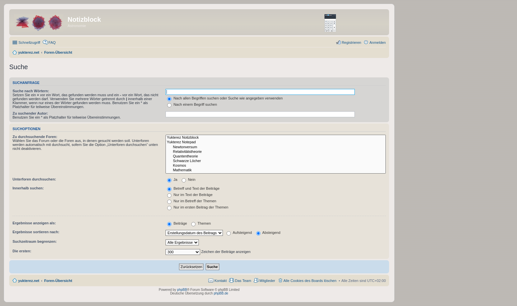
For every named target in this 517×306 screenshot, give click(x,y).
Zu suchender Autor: (30, 113)
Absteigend (268, 233)
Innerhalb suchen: (28, 188)
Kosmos (275, 165)
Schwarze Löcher (275, 161)
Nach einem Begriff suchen (192, 104)
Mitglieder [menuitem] (267, 281)
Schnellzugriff (29, 42)
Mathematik (275, 170)
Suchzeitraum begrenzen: (35, 241)
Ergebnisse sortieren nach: (36, 232)
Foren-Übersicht (58, 281)
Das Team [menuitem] (243, 281)
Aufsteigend (239, 233)
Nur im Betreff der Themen (191, 201)
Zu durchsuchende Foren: (35, 137)
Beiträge (177, 223)
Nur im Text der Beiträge (189, 195)
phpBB (182, 290)
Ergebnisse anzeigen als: (34, 223)
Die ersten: (22, 251)
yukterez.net (28, 281)
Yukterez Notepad (275, 142)
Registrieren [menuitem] (351, 42)
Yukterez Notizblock (275, 137)
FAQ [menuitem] (52, 42)
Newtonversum (275, 147)
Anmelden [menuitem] (377, 42)
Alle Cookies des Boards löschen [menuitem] (310, 281)
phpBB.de (221, 293)
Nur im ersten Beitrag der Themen (197, 207)
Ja (172, 179)
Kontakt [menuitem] (220, 281)
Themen (201, 223)
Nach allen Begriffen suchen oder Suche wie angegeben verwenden (225, 98)
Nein (189, 179)
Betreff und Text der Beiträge (193, 188)
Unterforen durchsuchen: (34, 179)
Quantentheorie (275, 156)
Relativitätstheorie (275, 152)
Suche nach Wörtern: (31, 91)
